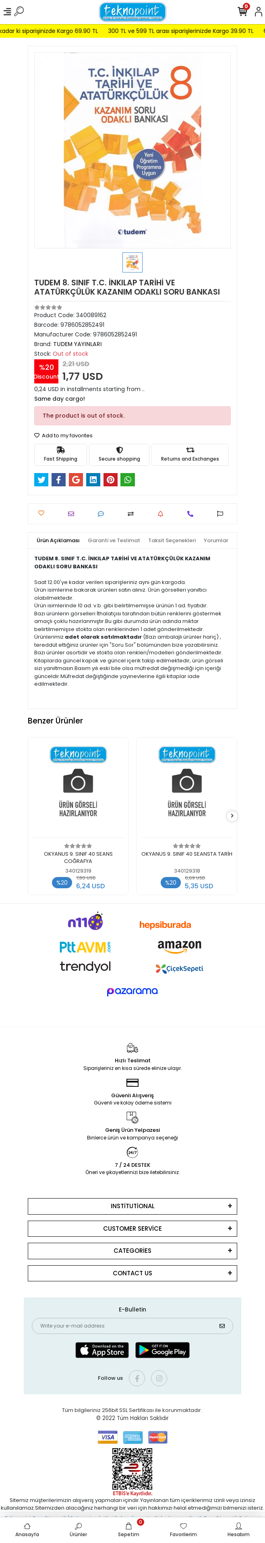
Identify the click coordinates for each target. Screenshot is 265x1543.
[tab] (58, 541)
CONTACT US (132, 1273)
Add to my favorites (63, 435)
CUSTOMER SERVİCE (132, 1228)
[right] (232, 816)
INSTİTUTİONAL (133, 1206)
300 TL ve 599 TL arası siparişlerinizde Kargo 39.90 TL (191, 31)
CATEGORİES (132, 1250)
